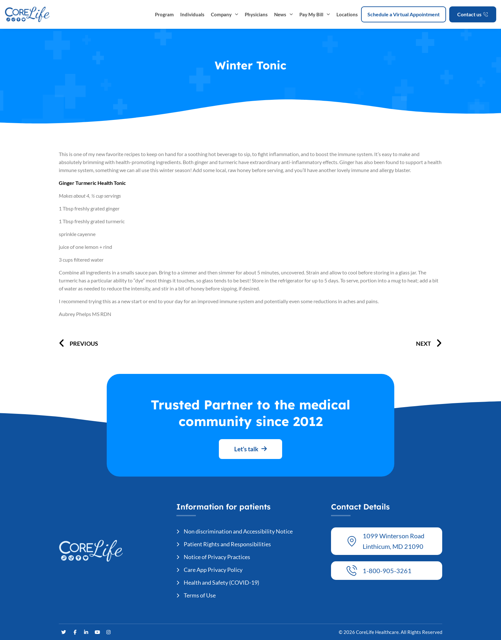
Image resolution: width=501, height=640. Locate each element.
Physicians (256, 14)
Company (224, 14)
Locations (347, 14)
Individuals (192, 14)
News (283, 14)
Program (164, 14)
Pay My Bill (314, 14)
